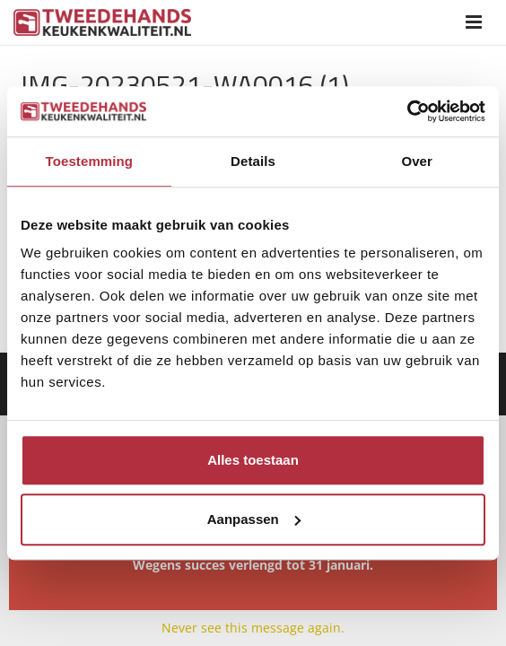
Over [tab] (416, 161)
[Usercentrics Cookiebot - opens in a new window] (406, 111)
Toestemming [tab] (90, 161)
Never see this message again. (253, 627)
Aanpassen (254, 519)
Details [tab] (253, 161)
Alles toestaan (253, 459)
